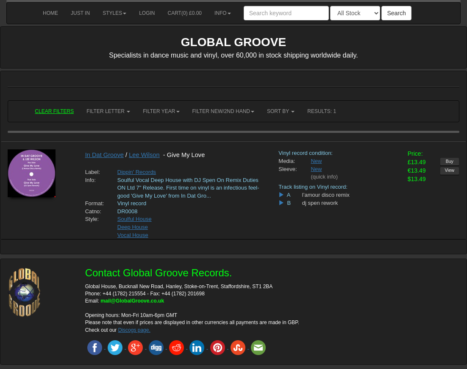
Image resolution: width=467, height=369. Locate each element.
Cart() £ (185, 13)
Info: (90, 180)
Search (396, 13)
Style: (92, 219)
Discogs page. (134, 330)
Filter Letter (108, 111)
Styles (114, 13)
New (316, 161)
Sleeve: (287, 169)
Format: (94, 203)
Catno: (93, 211)
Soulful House (134, 219)
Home (50, 13)
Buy (449, 161)
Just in (80, 13)
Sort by (281, 111)
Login (147, 13)
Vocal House (132, 235)
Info (222, 13)
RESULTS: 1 (321, 111)
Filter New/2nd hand (223, 111)
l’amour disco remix (326, 195)
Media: (286, 161)
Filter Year (161, 111)
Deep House (132, 227)
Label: (92, 172)
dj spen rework (320, 203)
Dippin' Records (136, 172)
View (450, 170)
